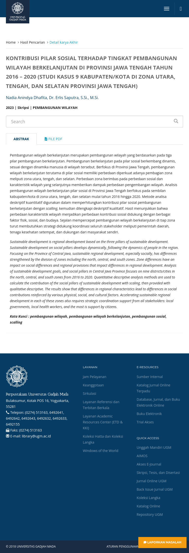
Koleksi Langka (148, 497)
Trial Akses (145, 422)
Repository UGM (150, 514)
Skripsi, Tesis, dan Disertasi (158, 472)
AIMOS (142, 455)
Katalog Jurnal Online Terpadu (153, 388)
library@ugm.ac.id (36, 436)
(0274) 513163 (30, 430)
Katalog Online (148, 506)
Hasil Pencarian (32, 42)
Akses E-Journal (149, 464)
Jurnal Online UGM (151, 481)
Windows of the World (100, 450)
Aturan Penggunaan (123, 546)
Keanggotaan (93, 385)
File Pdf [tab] (53, 139)
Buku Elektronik (149, 413)
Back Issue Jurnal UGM (155, 489)
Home (11, 42)
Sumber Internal (150, 376)
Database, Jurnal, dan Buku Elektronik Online (158, 402)
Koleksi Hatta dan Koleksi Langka (103, 439)
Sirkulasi (89, 393)
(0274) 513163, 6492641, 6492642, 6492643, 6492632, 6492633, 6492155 (36, 418)
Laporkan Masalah (162, 542)
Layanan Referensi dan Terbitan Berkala (101, 404)
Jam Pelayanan (94, 376)
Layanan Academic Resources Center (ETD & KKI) (103, 422)
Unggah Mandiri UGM (154, 447)
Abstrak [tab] (21, 139)
